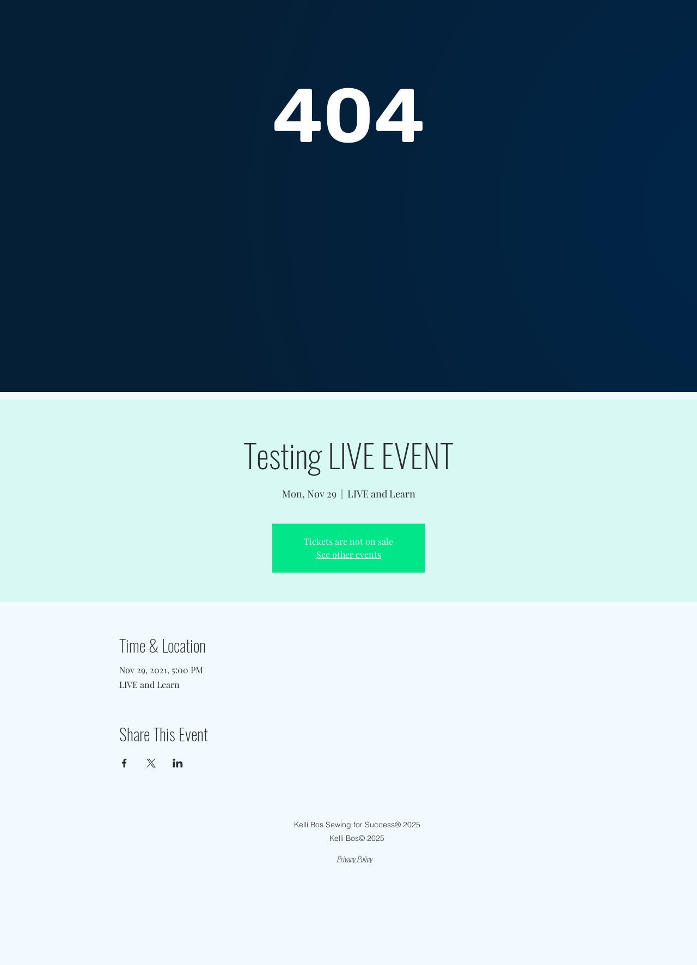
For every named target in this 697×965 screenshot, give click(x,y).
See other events (348, 554)
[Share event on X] (151, 763)
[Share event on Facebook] (124, 763)
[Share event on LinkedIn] (178, 763)
